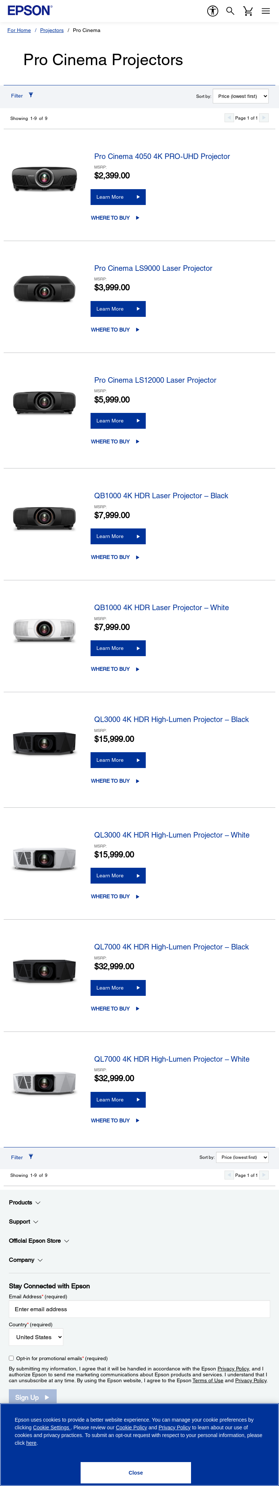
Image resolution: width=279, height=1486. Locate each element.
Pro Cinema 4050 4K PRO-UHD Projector (162, 156)
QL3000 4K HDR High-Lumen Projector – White (172, 835)
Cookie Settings (52, 1427)
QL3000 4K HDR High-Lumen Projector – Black (171, 719)
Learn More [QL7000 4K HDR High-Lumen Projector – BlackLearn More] (110, 988)
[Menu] (266, 11)
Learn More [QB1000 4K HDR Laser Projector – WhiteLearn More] (110, 648)
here (31, 1443)
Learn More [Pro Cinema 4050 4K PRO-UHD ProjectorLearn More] (110, 197)
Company (26, 1260)
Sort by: (203, 96)
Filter (17, 96)
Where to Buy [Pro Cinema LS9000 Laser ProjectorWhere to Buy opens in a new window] (110, 330)
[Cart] (248, 11)
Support (24, 1222)
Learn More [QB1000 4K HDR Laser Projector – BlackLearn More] (110, 536)
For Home (19, 30)
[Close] (136, 1472)
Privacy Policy (233, 1369)
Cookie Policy (131, 1427)
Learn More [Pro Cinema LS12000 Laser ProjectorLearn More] (110, 421)
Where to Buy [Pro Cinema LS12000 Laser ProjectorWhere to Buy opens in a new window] (110, 442)
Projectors (52, 30)
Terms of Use (208, 1380)
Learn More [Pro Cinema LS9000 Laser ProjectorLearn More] (110, 309)
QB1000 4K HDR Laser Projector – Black (161, 495)
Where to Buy (110, 218)
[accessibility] (213, 11)
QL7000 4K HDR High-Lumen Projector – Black (171, 946)
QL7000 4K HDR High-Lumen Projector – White (172, 1059)
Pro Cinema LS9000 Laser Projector (153, 268)
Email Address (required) (38, 1296)
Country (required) (31, 1324)
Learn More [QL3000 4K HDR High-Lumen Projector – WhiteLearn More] (110, 875)
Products (25, 1203)
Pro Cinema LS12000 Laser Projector (155, 380)
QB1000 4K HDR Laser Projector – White (161, 607)
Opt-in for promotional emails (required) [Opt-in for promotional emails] (62, 1358)
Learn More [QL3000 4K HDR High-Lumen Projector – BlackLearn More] (110, 760)
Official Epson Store (39, 1241)
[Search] (230, 11)
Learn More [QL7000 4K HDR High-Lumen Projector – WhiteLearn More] (110, 1100)
